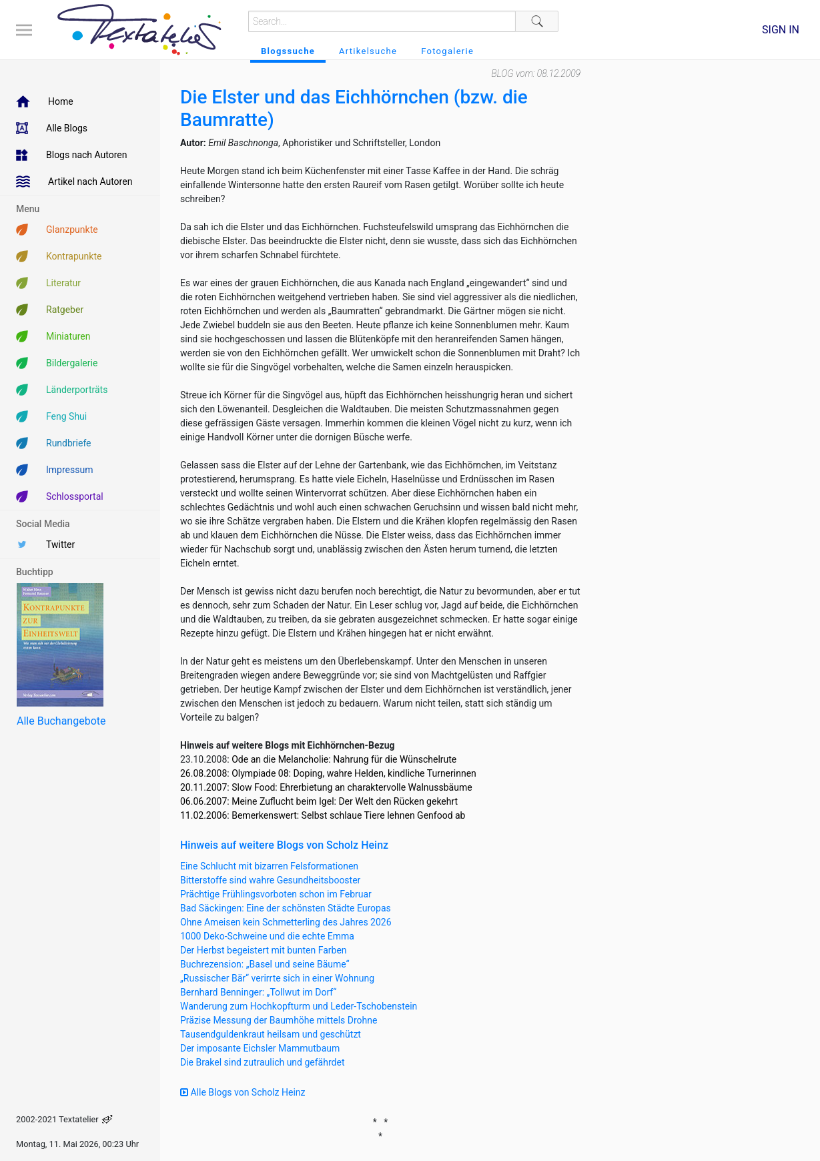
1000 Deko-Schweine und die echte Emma (267, 936)
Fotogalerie (447, 51)
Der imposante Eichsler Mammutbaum (260, 1048)
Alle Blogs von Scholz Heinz (243, 1092)
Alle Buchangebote (61, 721)
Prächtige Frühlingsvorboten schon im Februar (276, 894)
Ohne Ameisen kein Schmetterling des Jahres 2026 (286, 922)
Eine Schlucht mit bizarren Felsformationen (269, 866)
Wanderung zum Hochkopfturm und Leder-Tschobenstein (298, 1006)
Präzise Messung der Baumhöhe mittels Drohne (278, 1020)
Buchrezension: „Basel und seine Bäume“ (265, 964)
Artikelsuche (368, 51)
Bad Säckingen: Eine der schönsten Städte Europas (285, 908)
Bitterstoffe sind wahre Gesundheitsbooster (270, 880)
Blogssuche (288, 51)
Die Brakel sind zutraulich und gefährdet (262, 1062)
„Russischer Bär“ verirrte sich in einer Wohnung (277, 978)
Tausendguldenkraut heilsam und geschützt (270, 1034)
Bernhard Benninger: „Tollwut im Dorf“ (258, 992)
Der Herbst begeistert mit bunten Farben (263, 950)
